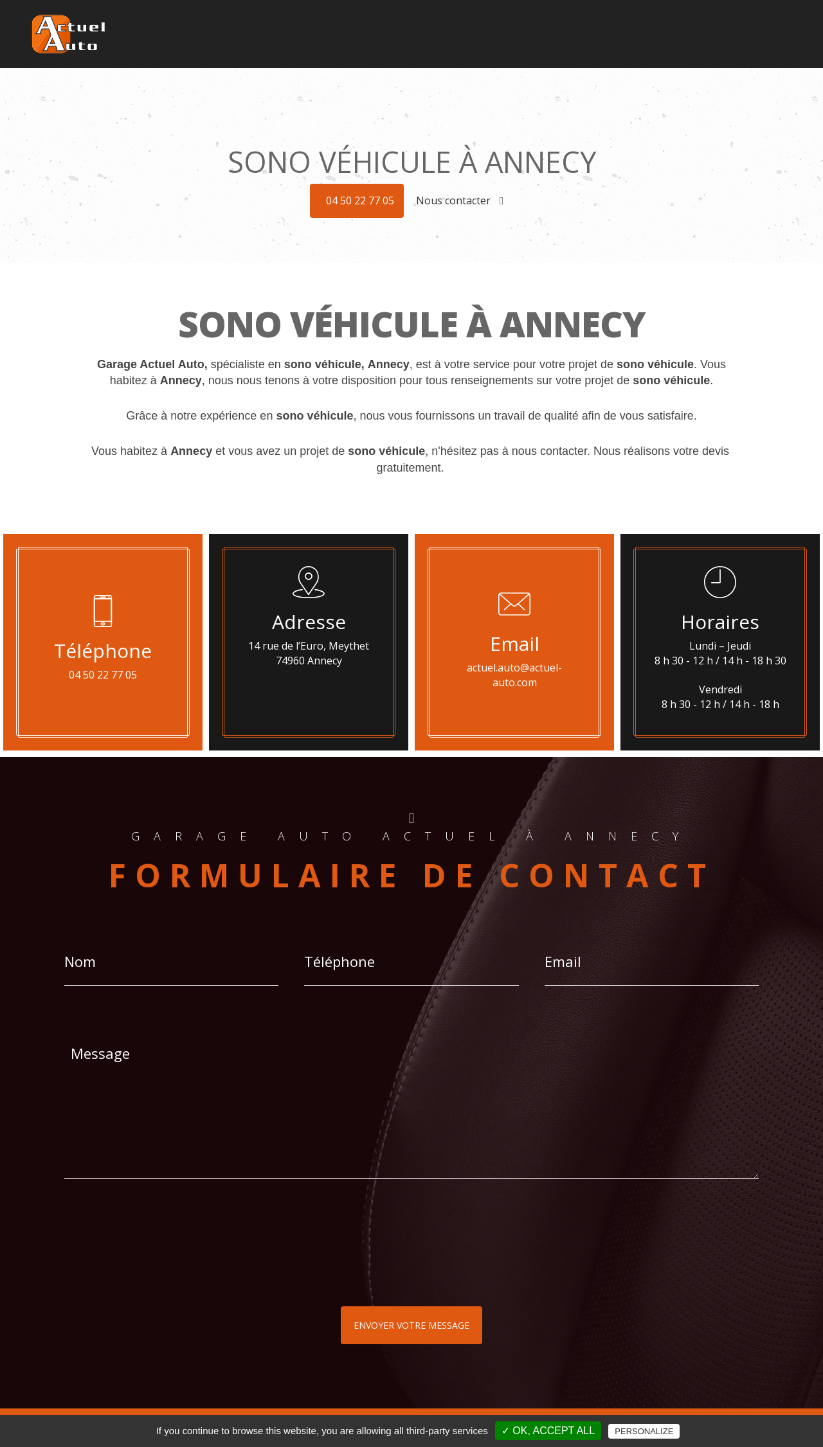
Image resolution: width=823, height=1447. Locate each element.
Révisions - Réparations (667, 25)
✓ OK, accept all (548, 1430)
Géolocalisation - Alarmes (379, 25)
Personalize (644, 1431)
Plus (737, 25)
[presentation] (200, 1268)
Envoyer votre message (411, 1325)
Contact (773, 25)
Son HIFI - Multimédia (489, 25)
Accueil (299, 25)
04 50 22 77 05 (360, 200)
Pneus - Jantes (575, 25)
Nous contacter (459, 200)
